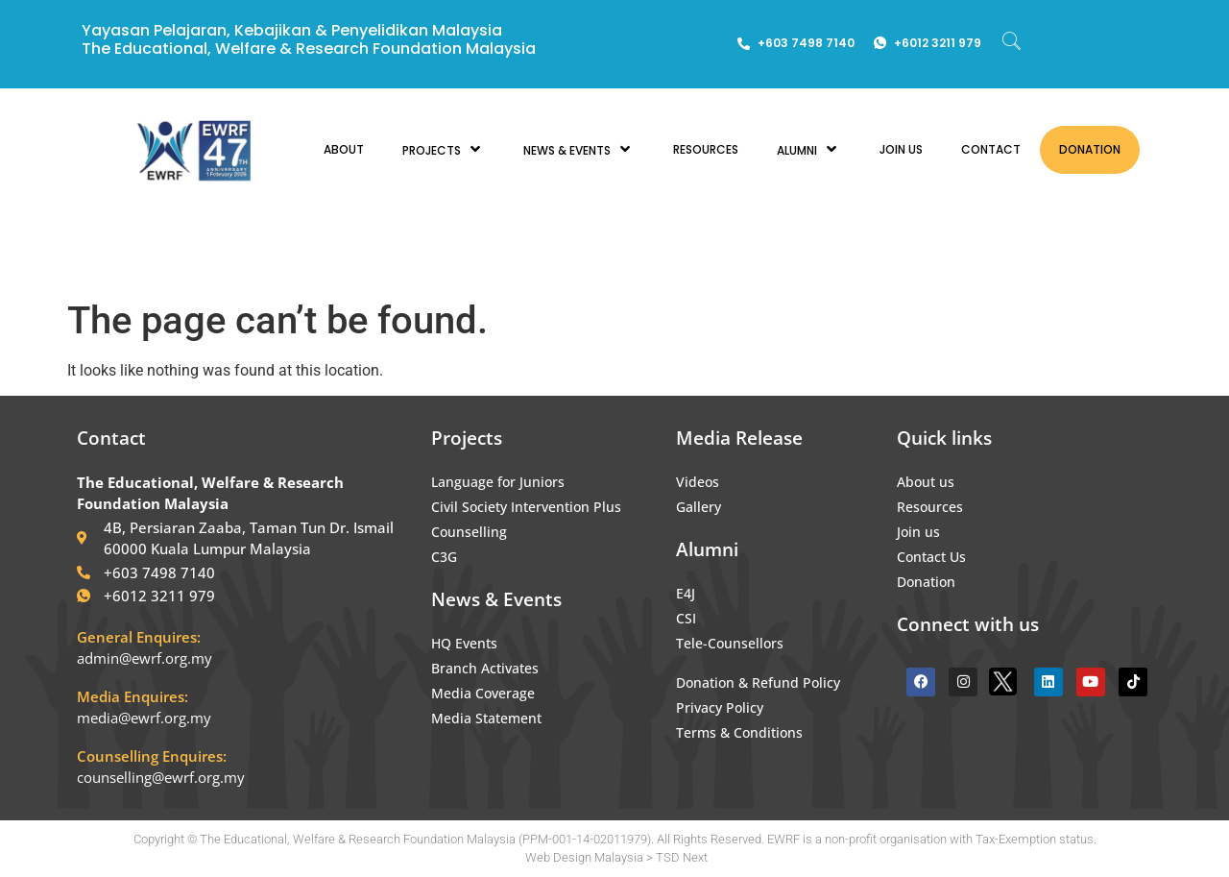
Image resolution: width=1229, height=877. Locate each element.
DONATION (1090, 149)
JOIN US (901, 149)
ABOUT (344, 149)
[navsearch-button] (1012, 43)
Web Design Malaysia (584, 857)
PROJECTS (443, 149)
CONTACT (991, 149)
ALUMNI (809, 149)
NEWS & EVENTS (579, 149)
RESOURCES (705, 149)
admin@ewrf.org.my (144, 658)
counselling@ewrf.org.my (161, 777)
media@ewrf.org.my (144, 717)
